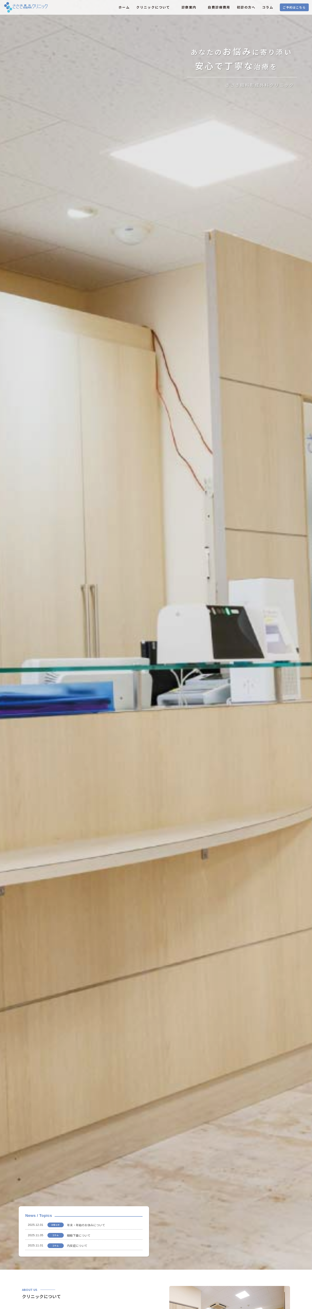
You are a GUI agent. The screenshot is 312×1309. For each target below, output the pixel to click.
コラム (267, 7)
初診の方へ (246, 7)
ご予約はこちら (294, 7)
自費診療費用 (219, 7)
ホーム (124, 7)
